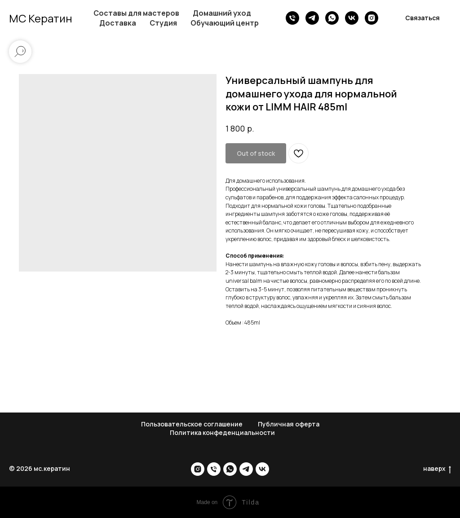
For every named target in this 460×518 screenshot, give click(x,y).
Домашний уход (222, 13)
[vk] (351, 18)
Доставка (117, 23)
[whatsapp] (332, 18)
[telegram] (312, 18)
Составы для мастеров (136, 13)
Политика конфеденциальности (222, 432)
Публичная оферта (288, 424)
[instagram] (371, 18)
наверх (437, 469)
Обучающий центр (224, 23)
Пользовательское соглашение (192, 424)
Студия (163, 23)
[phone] (292, 18)
